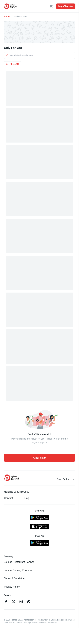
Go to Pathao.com (64, 479)
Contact (8, 498)
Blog (26, 498)
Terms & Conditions (15, 578)
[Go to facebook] (6, 602)
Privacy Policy (12, 586)
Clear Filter (39, 457)
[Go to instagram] (21, 602)
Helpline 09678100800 (16, 491)
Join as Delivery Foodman (18, 570)
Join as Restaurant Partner (19, 561)
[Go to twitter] (13, 602)
